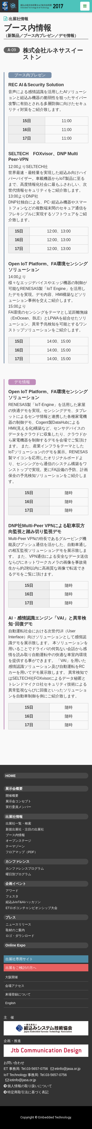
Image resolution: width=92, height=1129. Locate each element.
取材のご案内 (15, 930)
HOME (10, 776)
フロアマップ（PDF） (22, 852)
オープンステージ (18, 841)
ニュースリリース (18, 924)
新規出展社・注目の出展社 (25, 829)
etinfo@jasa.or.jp (67, 1069)
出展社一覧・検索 (18, 823)
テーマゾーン (15, 846)
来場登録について (18, 994)
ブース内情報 (15, 835)
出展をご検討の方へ (20, 968)
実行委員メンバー (18, 807)
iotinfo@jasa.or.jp (23, 1080)
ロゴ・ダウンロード (20, 936)
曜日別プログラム (18, 874)
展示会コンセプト (18, 801)
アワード (12, 891)
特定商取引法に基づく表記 (28, 1092)
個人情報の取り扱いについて (29, 1086)
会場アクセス (14, 986)
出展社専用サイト (19, 959)
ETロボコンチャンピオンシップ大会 (31, 908)
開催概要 (12, 795)
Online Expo (15, 945)
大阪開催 (11, 977)
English (10, 1003)
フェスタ (12, 896)
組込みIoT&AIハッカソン (23, 902)
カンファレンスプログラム (25, 868)
